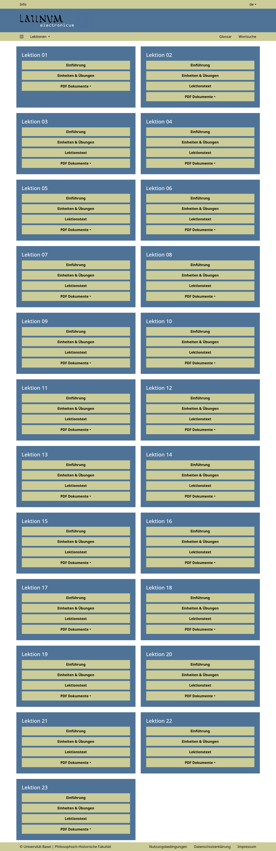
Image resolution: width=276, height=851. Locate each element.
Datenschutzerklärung (212, 846)
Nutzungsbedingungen (168, 846)
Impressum (247, 846)
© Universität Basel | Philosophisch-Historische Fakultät (65, 846)
